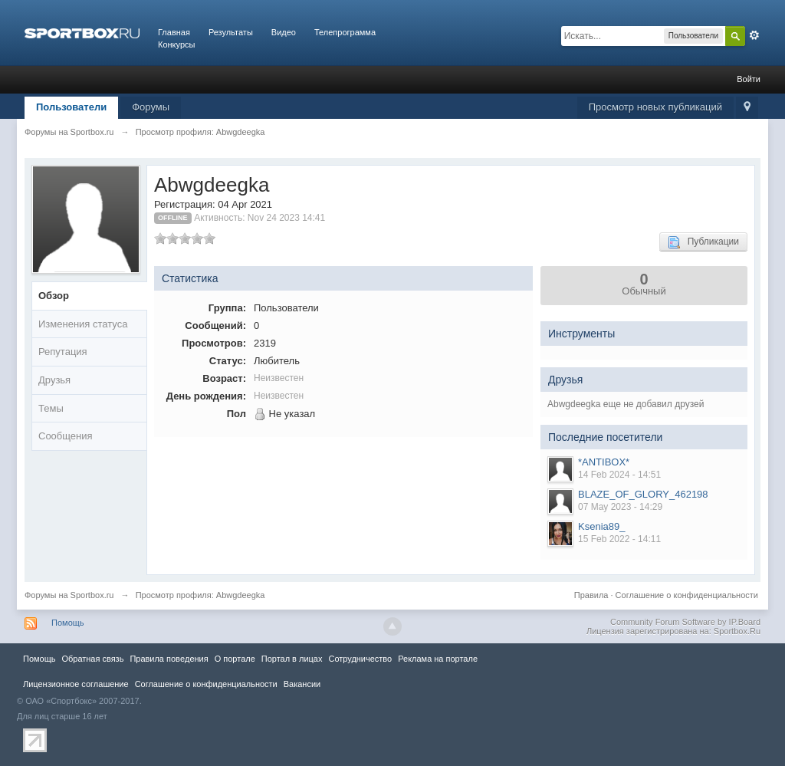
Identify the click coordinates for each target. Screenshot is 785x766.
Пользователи (71, 107)
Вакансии (302, 684)
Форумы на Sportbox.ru (69, 595)
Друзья (54, 380)
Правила (591, 595)
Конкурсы (176, 44)
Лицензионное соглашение (76, 684)
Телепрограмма (345, 32)
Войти (748, 79)
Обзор (53, 295)
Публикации (703, 242)
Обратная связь (92, 658)
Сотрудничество (360, 658)
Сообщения (65, 436)
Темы (51, 408)
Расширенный (754, 35)
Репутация (62, 351)
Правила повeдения (169, 658)
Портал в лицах (292, 658)
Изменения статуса (82, 324)
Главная (174, 32)
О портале (235, 658)
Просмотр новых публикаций (655, 107)
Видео (283, 32)
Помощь (67, 622)
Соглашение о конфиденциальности (687, 595)
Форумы (150, 107)
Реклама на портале (438, 658)
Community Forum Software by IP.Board (685, 621)
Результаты (231, 32)
